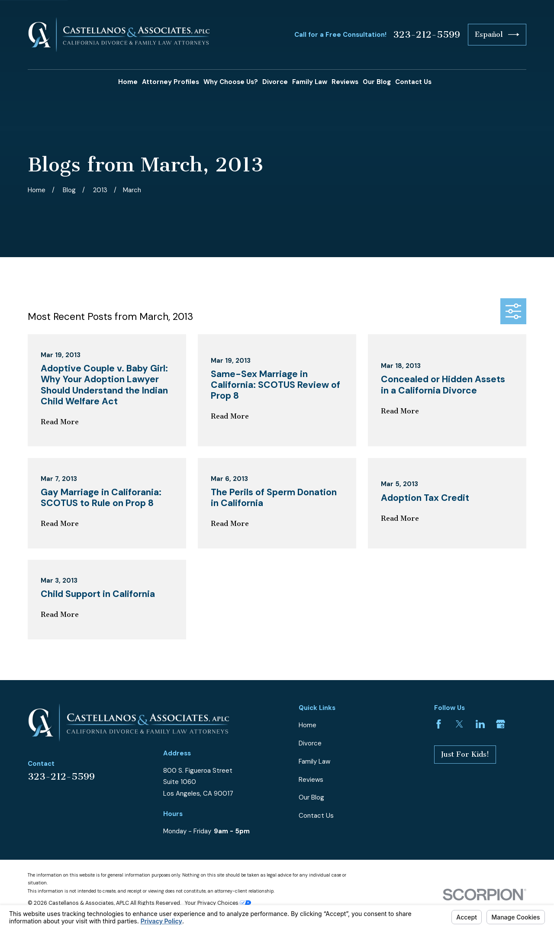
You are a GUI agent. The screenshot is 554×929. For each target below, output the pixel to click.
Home (307, 725)
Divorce (310, 743)
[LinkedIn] (480, 724)
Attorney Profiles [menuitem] (170, 81)
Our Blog (311, 797)
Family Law (314, 761)
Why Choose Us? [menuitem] (230, 81)
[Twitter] (459, 724)
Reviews (311, 779)
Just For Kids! (465, 754)
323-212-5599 (426, 34)
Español (497, 34)
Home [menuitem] (128, 81)
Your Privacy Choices (218, 903)
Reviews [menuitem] (345, 81)
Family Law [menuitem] (309, 81)
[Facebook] (438, 724)
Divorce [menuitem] (275, 81)
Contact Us (316, 815)
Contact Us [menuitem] (413, 81)
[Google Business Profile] (500, 724)
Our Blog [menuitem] (377, 81)
